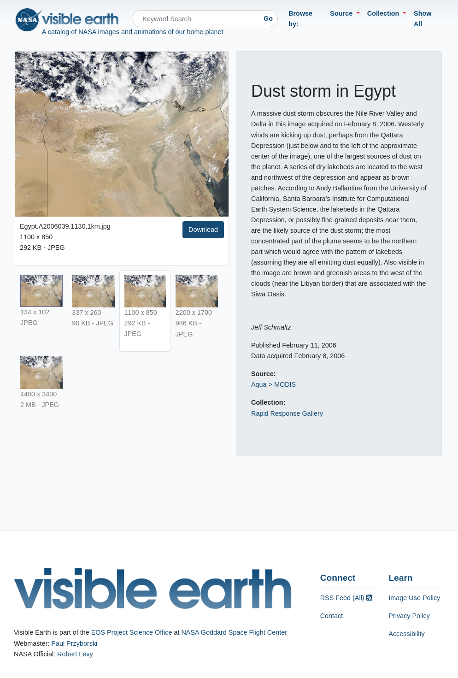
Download (203, 229)
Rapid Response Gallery (287, 413)
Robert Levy (75, 654)
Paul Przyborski (74, 643)
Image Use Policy (414, 597)
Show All (422, 19)
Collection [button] (384, 13)
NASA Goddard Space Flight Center (234, 632)
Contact (331, 615)
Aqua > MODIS (273, 384)
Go (268, 18)
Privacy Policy (409, 615)
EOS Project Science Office (131, 632)
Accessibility (406, 633)
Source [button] (342, 13)
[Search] (196, 18)
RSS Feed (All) (346, 597)
